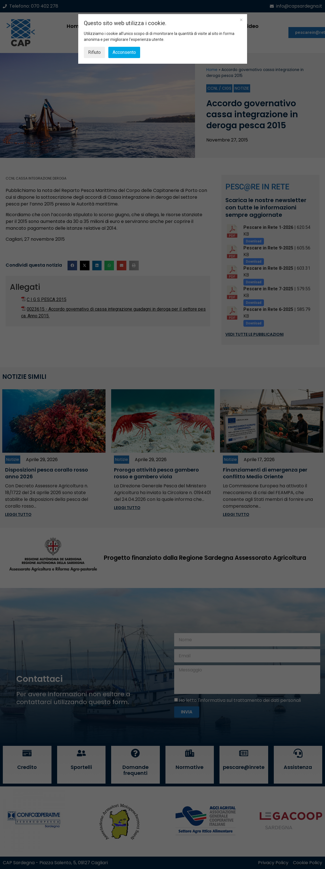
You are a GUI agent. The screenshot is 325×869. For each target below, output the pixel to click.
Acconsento (124, 52)
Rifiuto (94, 52)
